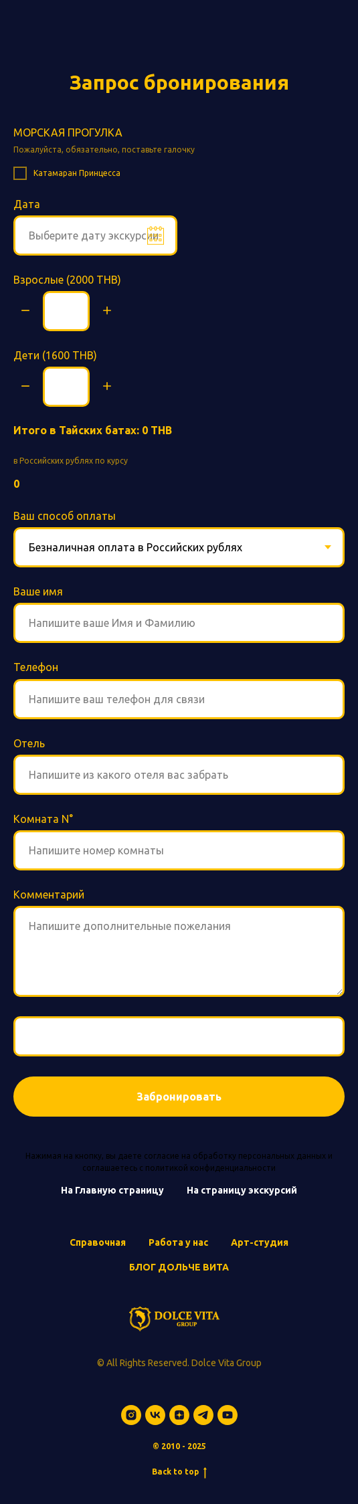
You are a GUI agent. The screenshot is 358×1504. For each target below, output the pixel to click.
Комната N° (43, 819)
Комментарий (48, 894)
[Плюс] (107, 311)
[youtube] (227, 1415)
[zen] (179, 1415)
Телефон (35, 667)
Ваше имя (38, 591)
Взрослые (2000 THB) (67, 280)
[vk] (155, 1415)
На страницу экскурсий (242, 1190)
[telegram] (203, 1415)
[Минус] (25, 311)
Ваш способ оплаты (64, 516)
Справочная (98, 1242)
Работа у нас (178, 1242)
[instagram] (131, 1415)
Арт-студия (259, 1242)
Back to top (179, 1472)
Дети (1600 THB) (55, 355)
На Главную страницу (112, 1190)
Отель (29, 743)
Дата (26, 204)
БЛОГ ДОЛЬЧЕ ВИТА (179, 1267)
